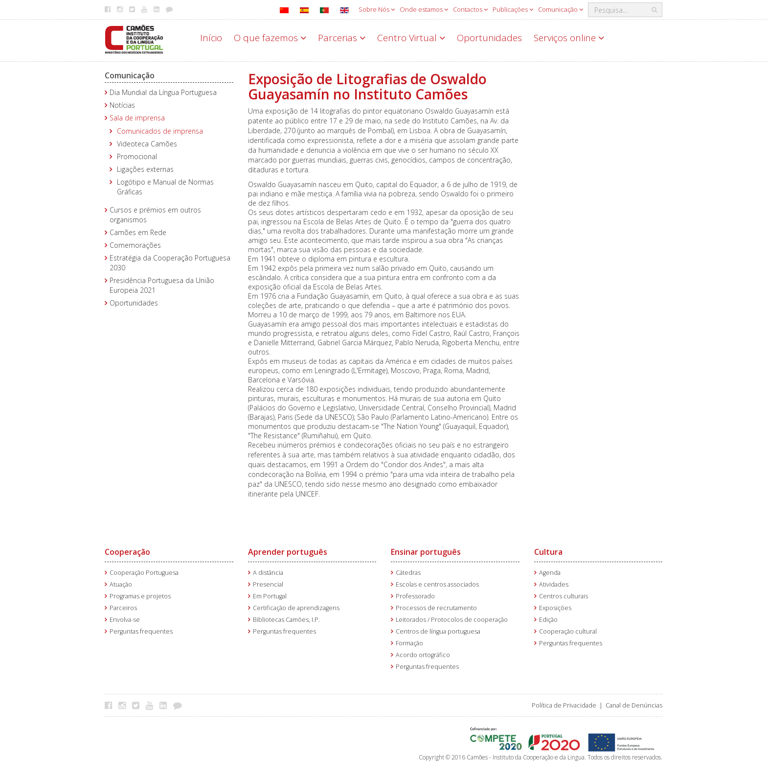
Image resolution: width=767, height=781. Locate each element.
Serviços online (569, 37)
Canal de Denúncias (634, 705)
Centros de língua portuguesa (438, 631)
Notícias (122, 105)
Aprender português (287, 551)
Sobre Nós (377, 9)
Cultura (548, 551)
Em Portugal (270, 596)
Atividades (553, 584)
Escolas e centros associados (437, 584)
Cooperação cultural (568, 631)
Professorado (415, 596)
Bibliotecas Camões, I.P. (286, 619)
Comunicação (560, 9)
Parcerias (341, 37)
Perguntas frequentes (141, 631)
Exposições (555, 608)
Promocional (137, 156)
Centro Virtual (411, 37)
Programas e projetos (140, 596)
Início (211, 37)
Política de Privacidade (564, 705)
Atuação (121, 584)
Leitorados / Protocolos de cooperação (452, 619)
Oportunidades (489, 37)
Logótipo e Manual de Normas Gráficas (165, 186)
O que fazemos (270, 37)
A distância (268, 572)
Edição (548, 619)
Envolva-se (125, 619)
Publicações (513, 9)
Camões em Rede (138, 232)
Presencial (268, 584)
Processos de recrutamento (436, 608)
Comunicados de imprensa (160, 131)
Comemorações (135, 245)
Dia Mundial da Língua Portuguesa (163, 92)
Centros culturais (563, 596)
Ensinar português (426, 551)
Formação (409, 643)
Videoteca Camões (147, 143)
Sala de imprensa (137, 117)
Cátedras (408, 572)
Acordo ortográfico (423, 655)
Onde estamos (424, 9)
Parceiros (123, 608)
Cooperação (127, 551)
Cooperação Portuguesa (144, 572)
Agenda (550, 572)
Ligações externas (145, 169)
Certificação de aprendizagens (296, 608)
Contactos (470, 9)
